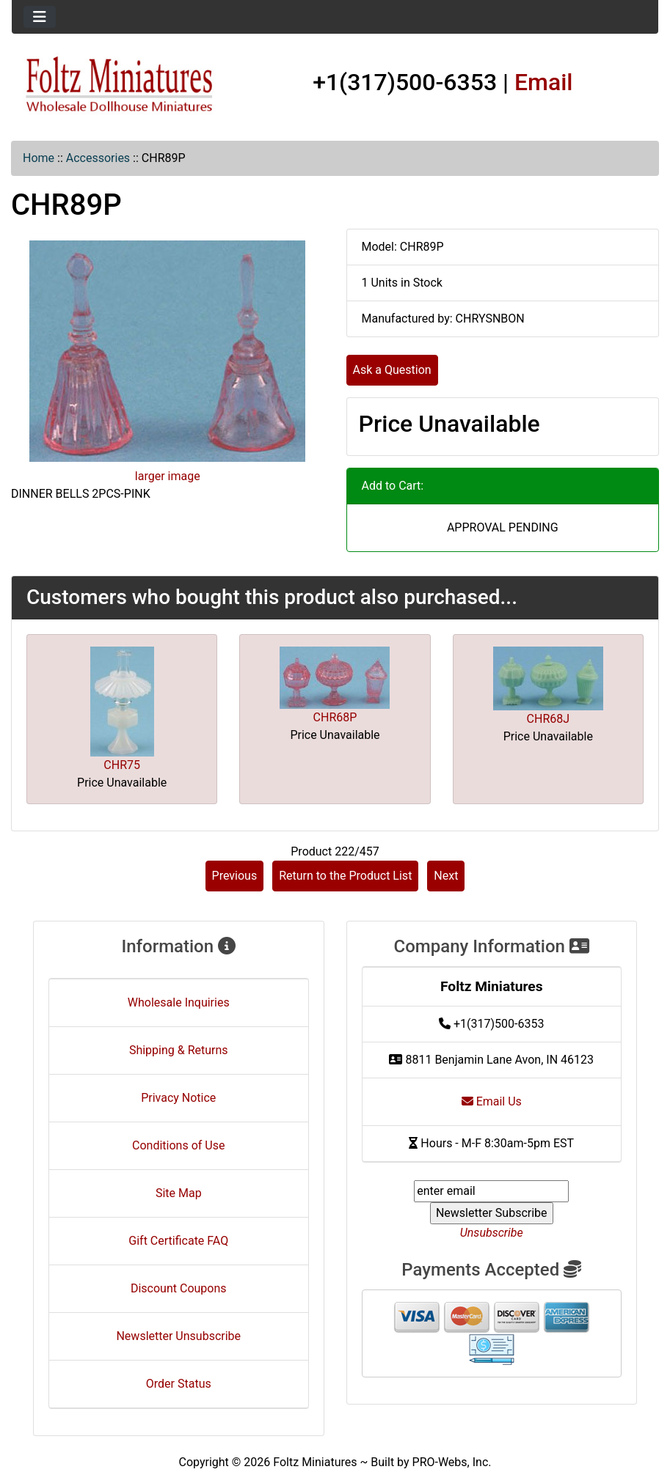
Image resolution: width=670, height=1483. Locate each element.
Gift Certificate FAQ (178, 1241)
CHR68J (548, 719)
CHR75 (121, 765)
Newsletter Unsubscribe (178, 1336)
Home (38, 158)
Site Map (179, 1193)
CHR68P (335, 717)
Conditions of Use (178, 1145)
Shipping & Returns (178, 1050)
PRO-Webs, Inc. (452, 1462)
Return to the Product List (345, 876)
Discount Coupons (179, 1288)
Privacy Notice (178, 1098)
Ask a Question (392, 370)
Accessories (98, 158)
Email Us (492, 1101)
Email (543, 82)
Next (446, 876)
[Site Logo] (119, 85)
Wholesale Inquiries (179, 1002)
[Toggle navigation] (39, 17)
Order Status (178, 1384)
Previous (235, 876)
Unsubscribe (491, 1233)
